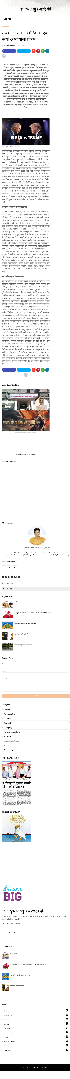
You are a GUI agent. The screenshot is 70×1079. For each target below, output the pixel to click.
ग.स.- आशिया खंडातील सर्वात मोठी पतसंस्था (20, 975)
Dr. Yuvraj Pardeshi (9, 46)
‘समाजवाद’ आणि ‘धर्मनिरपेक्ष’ (17, 986)
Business (7, 709)
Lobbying (8, 727)
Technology (9, 750)
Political (5, 26)
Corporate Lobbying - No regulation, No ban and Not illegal (28, 964)
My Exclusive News (12, 732)
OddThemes (42, 1067)
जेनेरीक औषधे (13, 954)
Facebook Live (10, 714)
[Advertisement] (35, 860)
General (7, 723)
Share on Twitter (24, 51)
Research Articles (11, 741)
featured (7, 718)
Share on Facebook (9, 51)
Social (6, 745)
